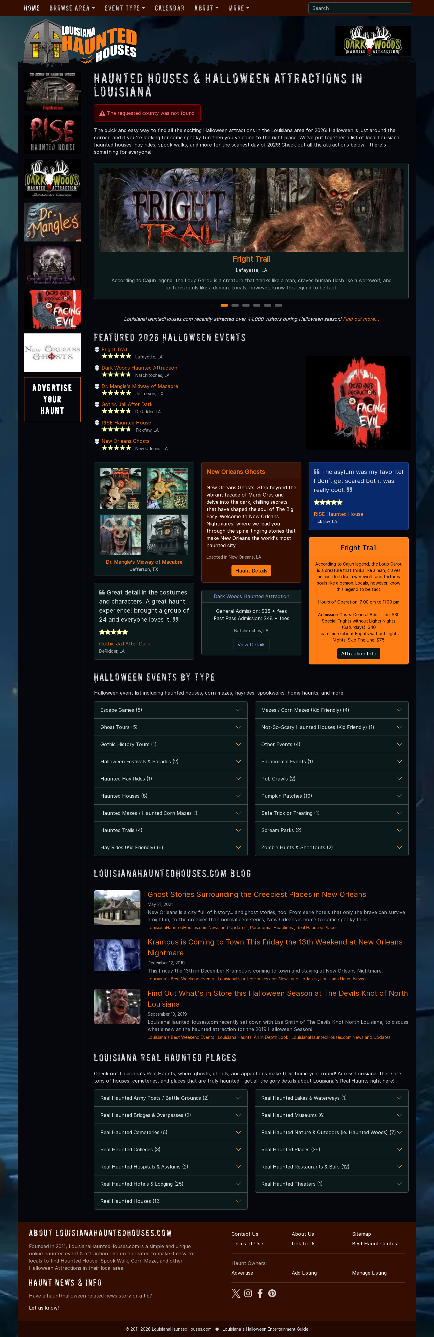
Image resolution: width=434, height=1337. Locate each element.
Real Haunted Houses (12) (130, 1201)
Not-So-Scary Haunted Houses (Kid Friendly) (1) (317, 727)
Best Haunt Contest (375, 1244)
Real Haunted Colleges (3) (130, 1149)
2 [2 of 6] (235, 306)
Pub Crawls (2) (278, 779)
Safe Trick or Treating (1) (290, 813)
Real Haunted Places (317, 927)
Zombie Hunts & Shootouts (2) (297, 847)
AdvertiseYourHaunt (52, 399)
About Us (303, 1234)
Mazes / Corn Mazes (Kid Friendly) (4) (305, 710)
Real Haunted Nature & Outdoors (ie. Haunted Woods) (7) (328, 1132)
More (236, 8)
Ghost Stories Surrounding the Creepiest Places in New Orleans (257, 894)
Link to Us (304, 1244)
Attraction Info (358, 654)
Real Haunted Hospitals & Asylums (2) (144, 1167)
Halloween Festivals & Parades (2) (139, 761)
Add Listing (304, 1273)
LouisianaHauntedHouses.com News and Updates (197, 927)
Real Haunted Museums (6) (293, 1115)
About (204, 8)
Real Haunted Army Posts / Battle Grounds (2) (154, 1098)
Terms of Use (247, 1244)
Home (32, 8)
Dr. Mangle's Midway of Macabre (140, 386)
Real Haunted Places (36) (290, 1149)
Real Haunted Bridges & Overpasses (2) (145, 1115)
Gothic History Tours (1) (128, 744)
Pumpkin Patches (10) (286, 796)
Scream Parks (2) (281, 830)
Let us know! (44, 1308)
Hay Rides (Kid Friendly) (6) (131, 847)
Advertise (242, 1273)
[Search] (360, 8)
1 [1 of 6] (224, 306)
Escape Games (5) (121, 710)
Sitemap (361, 1234)
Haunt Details (251, 571)
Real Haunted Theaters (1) (292, 1184)
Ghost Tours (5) (119, 727)
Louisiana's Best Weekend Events (181, 978)
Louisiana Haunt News (342, 978)
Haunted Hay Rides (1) (126, 779)
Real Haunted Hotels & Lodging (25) (142, 1184)
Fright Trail (251, 258)
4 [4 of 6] (256, 306)
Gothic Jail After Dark (127, 404)
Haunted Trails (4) (121, 830)
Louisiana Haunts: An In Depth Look (253, 1037)
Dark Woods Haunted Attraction (139, 368)
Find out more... (361, 319)
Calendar (170, 8)
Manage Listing (369, 1273)
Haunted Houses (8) (124, 796)
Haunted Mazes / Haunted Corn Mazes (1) (149, 813)
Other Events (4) (280, 744)
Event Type (122, 8)
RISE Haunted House (126, 423)
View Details (251, 645)
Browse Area (69, 8)
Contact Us (244, 1234)
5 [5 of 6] (267, 306)
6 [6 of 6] (278, 306)
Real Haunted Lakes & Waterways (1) (304, 1098)
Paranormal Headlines (271, 927)
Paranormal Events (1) (287, 761)
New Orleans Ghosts (125, 441)
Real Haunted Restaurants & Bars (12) (305, 1167)
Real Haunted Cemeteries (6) (134, 1132)
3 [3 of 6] (246, 306)
